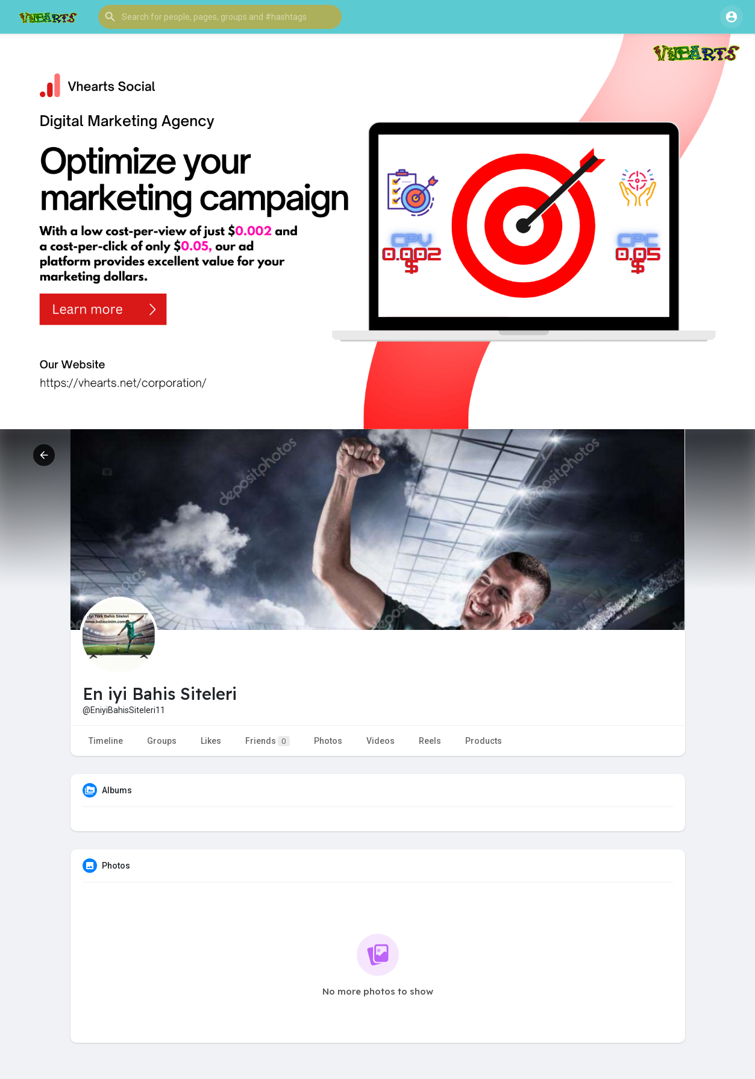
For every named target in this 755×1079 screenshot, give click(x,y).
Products (483, 741)
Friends (267, 741)
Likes (211, 741)
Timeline (106, 741)
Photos (328, 741)
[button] (220, 17)
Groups (162, 741)
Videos (380, 741)
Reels (430, 741)
